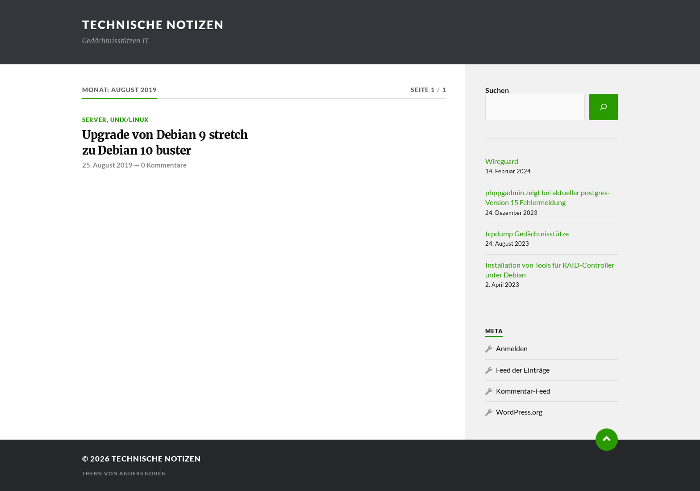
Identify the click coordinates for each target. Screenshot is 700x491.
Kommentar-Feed (523, 390)
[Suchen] (603, 107)
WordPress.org (519, 411)
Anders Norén (142, 473)
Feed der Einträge (523, 369)
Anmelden (512, 348)
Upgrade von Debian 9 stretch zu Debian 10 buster (165, 142)
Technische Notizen (153, 24)
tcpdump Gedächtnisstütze (527, 233)
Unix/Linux (129, 119)
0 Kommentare (164, 165)
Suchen (497, 90)
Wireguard (501, 161)
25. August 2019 (107, 165)
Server (94, 119)
